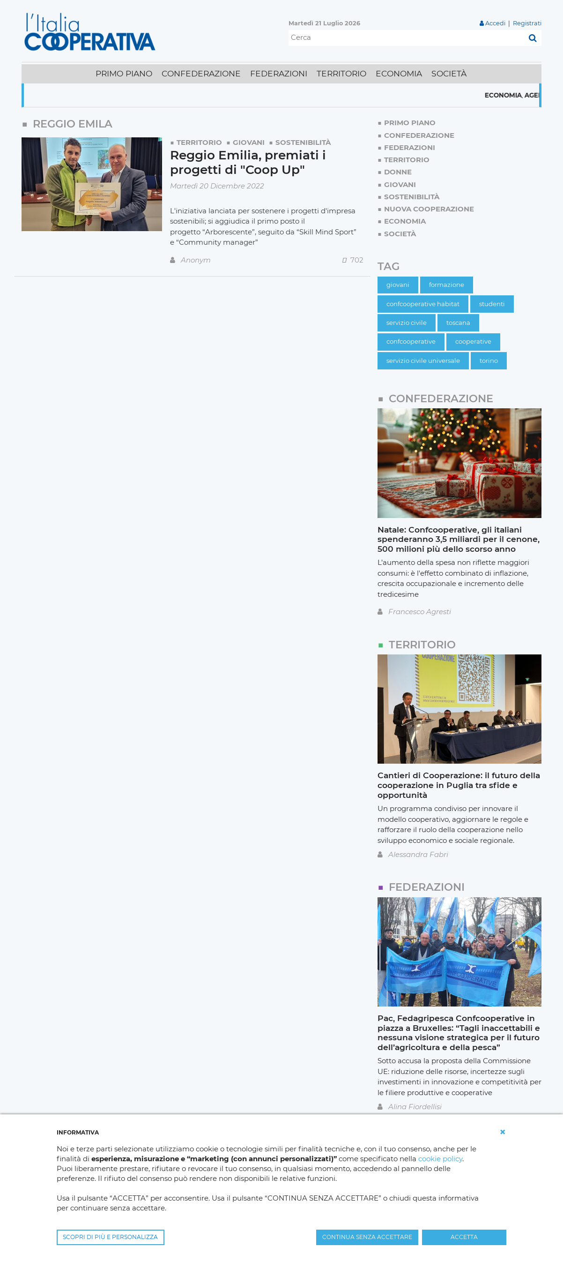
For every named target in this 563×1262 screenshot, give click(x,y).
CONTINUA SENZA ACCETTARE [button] (367, 1236)
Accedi (495, 23)
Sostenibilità (303, 142)
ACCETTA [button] (464, 1236)
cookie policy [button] (440, 1158)
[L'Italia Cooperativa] (92, 31)
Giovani (249, 142)
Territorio (199, 142)
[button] (502, 1132)
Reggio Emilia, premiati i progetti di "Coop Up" (248, 163)
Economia (512, 95)
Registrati (527, 23)
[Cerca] (406, 38)
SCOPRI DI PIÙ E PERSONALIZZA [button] (110, 1236)
